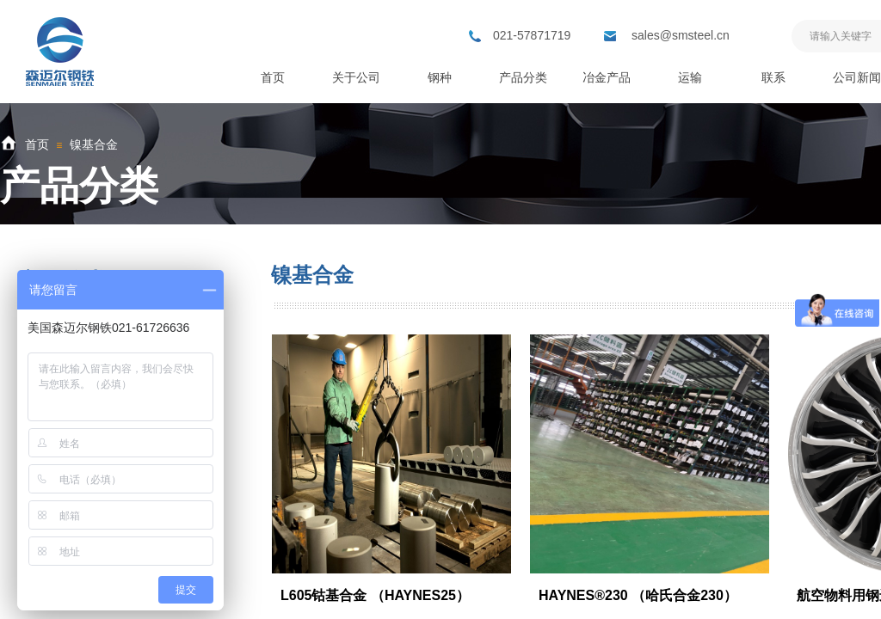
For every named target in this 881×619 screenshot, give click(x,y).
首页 (37, 144)
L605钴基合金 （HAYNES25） (375, 595)
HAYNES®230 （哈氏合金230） (638, 595)
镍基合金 (94, 144)
